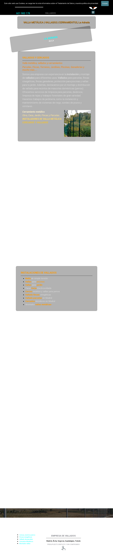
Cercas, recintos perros (27, 535)
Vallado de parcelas (26, 539)
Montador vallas (24, 543)
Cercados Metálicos (26, 541)
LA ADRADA (27, 38)
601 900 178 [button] (23, 13)
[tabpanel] (23, 13)
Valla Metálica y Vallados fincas (29, 5)
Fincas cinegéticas (25, 537)
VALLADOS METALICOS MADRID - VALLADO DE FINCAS (44, 1)
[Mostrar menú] (93, 12)
